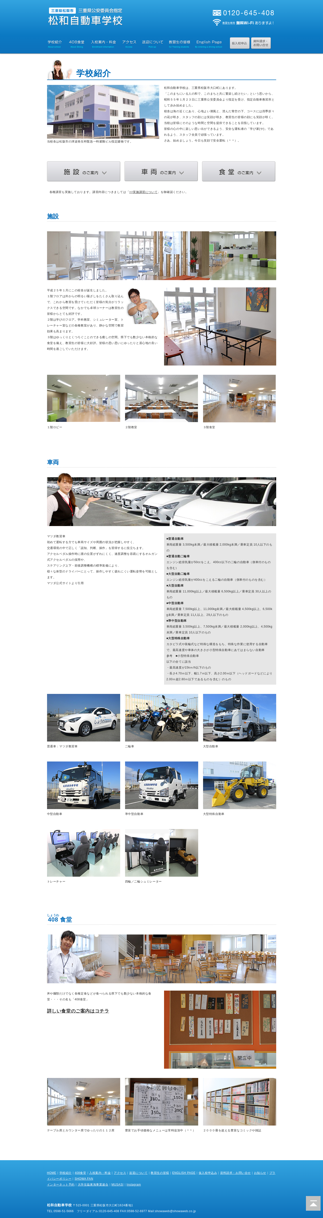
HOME (51, 1173)
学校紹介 (65, 1173)
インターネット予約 (61, 1184)
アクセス (120, 1173)
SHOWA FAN (84, 1178)
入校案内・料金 (100, 1173)
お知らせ (260, 1173)
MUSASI (117, 1184)
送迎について (138, 1173)
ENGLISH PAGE (184, 1173)
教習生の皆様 (160, 1173)
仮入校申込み (208, 1173)
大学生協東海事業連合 (93, 1184)
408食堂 (80, 1173)
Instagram (134, 1184)
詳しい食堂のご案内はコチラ (78, 1011)
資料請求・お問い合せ (235, 1173)
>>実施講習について (143, 192)
